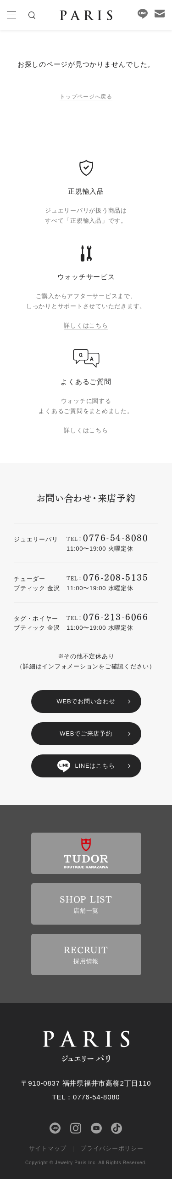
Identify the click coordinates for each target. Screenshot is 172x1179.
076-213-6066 (115, 616)
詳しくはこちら (86, 325)
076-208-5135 (115, 576)
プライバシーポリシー (112, 1148)
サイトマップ (48, 1148)
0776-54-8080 (115, 537)
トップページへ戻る (86, 96)
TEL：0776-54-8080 (86, 1097)
